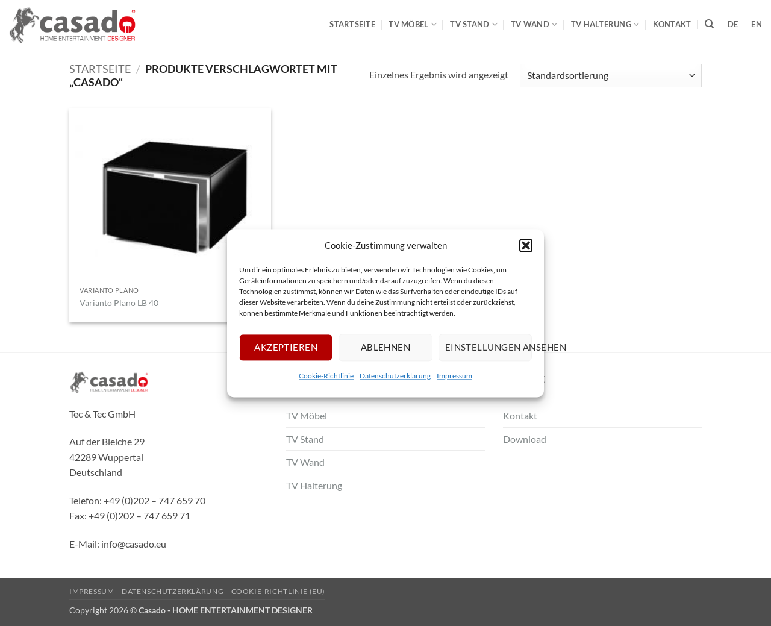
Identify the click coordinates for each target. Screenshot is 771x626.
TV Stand (474, 24)
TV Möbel (413, 24)
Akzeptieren (285, 347)
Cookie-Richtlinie (326, 375)
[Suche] (709, 24)
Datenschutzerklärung (395, 375)
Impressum (454, 375)
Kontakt (672, 24)
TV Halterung (605, 24)
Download (524, 439)
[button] (526, 245)
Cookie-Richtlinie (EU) (278, 591)
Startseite (352, 24)
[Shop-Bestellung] (611, 75)
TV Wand (534, 24)
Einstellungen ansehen (488, 347)
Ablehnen (386, 347)
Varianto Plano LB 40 (119, 303)
